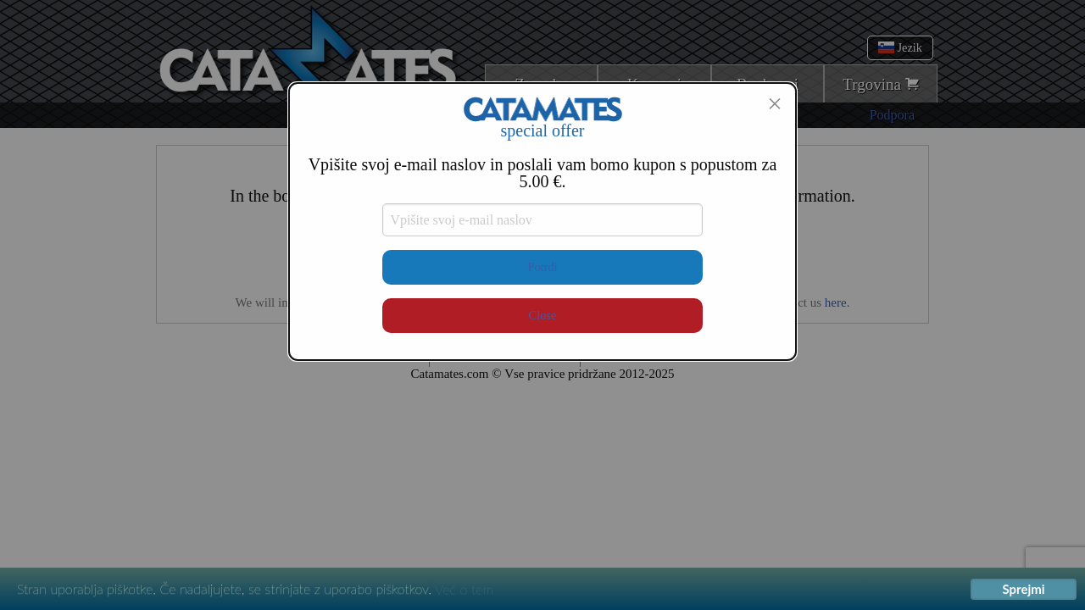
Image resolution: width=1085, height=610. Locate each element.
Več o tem (464, 589)
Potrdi (542, 267)
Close (543, 315)
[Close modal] (774, 103)
